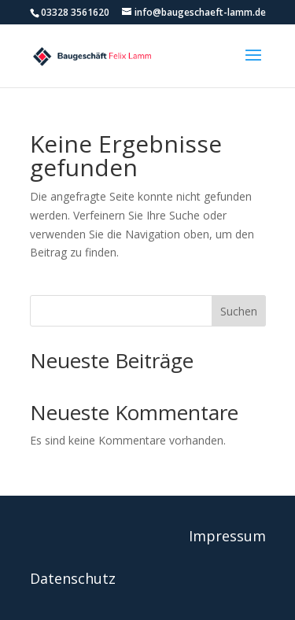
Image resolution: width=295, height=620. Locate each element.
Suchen (238, 311)
